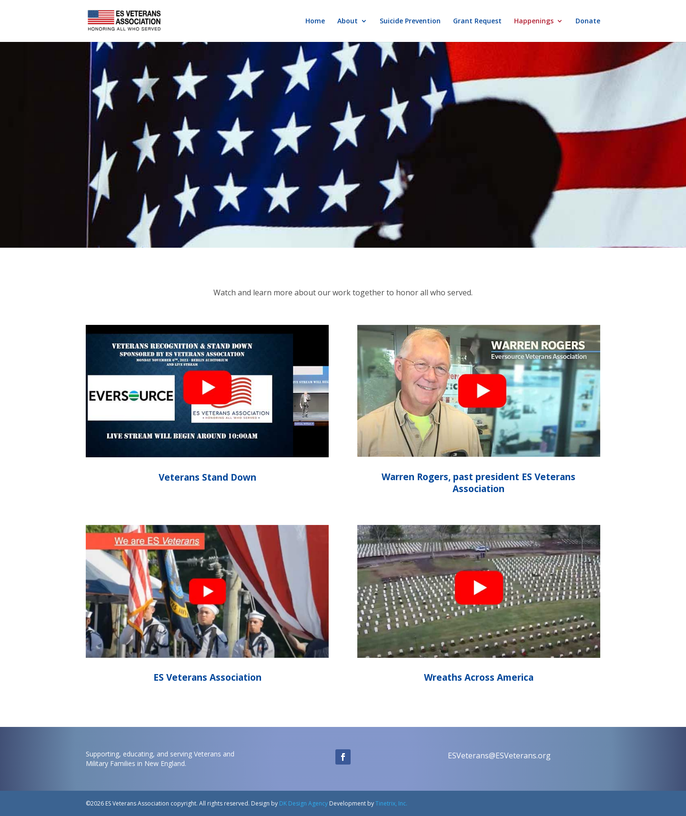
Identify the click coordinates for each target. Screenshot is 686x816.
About (347, 21)
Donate (587, 21)
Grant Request (477, 21)
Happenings (534, 21)
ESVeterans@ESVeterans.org (499, 755)
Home (315, 21)
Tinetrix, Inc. (391, 803)
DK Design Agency (303, 803)
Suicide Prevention (410, 21)
